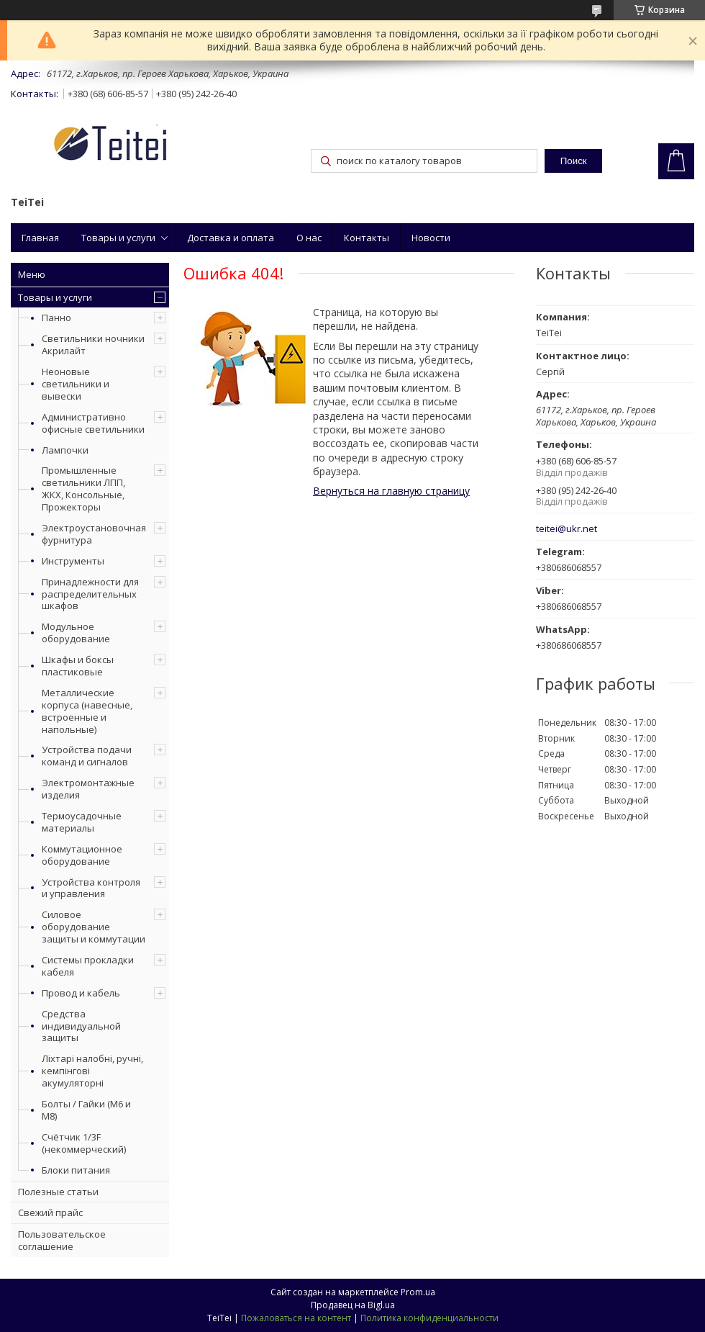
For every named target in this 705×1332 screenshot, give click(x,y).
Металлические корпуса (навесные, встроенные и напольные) (87, 711)
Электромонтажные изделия (88, 788)
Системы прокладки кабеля (88, 965)
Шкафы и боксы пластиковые (78, 665)
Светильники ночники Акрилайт (93, 344)
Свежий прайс (50, 1212)
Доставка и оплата (230, 237)
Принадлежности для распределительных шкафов (90, 594)
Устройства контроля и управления (91, 888)
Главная (40, 237)
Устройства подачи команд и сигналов (87, 755)
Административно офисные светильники (93, 423)
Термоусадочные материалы (82, 821)
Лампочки (65, 450)
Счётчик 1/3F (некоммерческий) (84, 1143)
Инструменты (73, 560)
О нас (309, 237)
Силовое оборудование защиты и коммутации (93, 926)
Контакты (366, 237)
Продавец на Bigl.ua (353, 1305)
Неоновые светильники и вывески (75, 383)
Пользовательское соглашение (62, 1240)
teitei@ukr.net (566, 529)
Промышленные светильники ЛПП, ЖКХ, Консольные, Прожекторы (83, 488)
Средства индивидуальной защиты (81, 1026)
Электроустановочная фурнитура (94, 533)
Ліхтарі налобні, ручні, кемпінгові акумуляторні (92, 1070)
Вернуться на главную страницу (391, 491)
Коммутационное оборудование (82, 855)
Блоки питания (76, 1170)
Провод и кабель (81, 992)
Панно (56, 317)
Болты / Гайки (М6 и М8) (86, 1109)
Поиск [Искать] (573, 161)
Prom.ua (418, 1292)
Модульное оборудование (76, 632)
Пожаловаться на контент (296, 1318)
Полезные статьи (58, 1191)
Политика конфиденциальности (429, 1318)
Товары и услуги (118, 237)
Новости (430, 237)
